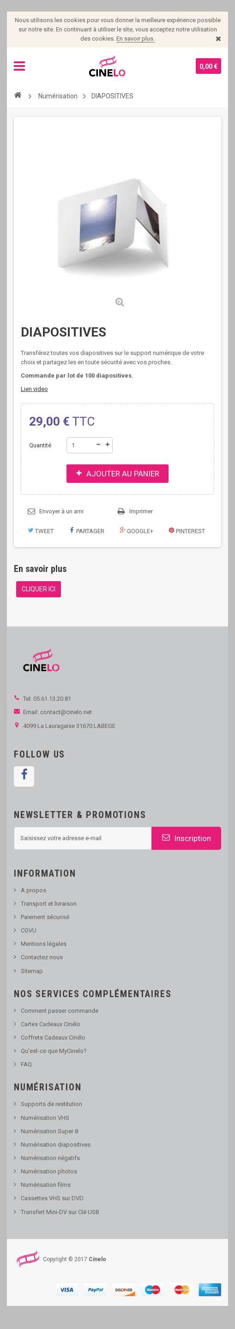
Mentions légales (43, 943)
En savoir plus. (135, 38)
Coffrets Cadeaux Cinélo (53, 1037)
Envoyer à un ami (61, 511)
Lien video (34, 388)
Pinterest (187, 531)
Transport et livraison (49, 903)
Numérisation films (46, 1184)
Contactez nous (42, 957)
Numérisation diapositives (55, 1144)
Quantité (40, 445)
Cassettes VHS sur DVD (52, 1198)
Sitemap (32, 971)
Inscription (186, 838)
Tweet (41, 531)
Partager (86, 531)
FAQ (26, 1064)
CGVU (28, 930)
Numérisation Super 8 (49, 1131)
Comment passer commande (59, 1010)
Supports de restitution (51, 1103)
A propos (33, 890)
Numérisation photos (49, 1171)
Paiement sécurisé (45, 917)
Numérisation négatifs (50, 1158)
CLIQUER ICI (38, 589)
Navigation (19, 66)
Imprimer (141, 511)
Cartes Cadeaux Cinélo (50, 1024)
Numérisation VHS (45, 1117)
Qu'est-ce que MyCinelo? (54, 1050)
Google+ (136, 531)
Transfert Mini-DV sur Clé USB (60, 1212)
